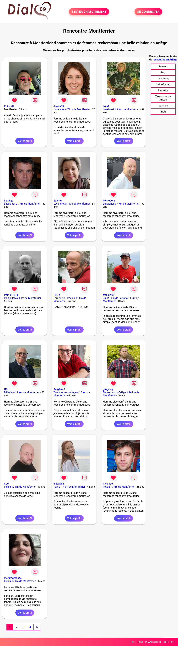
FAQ (132, 642)
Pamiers (163, 66)
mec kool (108, 483)
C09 (6, 483)
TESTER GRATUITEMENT (89, 11)
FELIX (57, 294)
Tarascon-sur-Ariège (163, 98)
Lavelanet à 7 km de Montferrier (72, 109)
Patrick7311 (11, 294)
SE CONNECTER (148, 11)
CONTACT (170, 642)
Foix (163, 72)
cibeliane (59, 483)
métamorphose (13, 578)
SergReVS (59, 389)
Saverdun (163, 90)
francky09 (108, 294)
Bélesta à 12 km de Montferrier (21, 392)
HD (6, 389)
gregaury (108, 389)
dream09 (59, 106)
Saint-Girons (163, 84)
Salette (58, 200)
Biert (163, 111)
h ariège (8, 200)
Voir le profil (25, 140)
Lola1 (106, 106)
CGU (140, 642)
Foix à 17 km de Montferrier (20, 486)
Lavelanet (163, 78)
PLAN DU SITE (153, 642)
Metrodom (109, 200)
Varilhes (163, 105)
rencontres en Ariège (165, 59)
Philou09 (9, 106)
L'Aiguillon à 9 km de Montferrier (22, 298)
